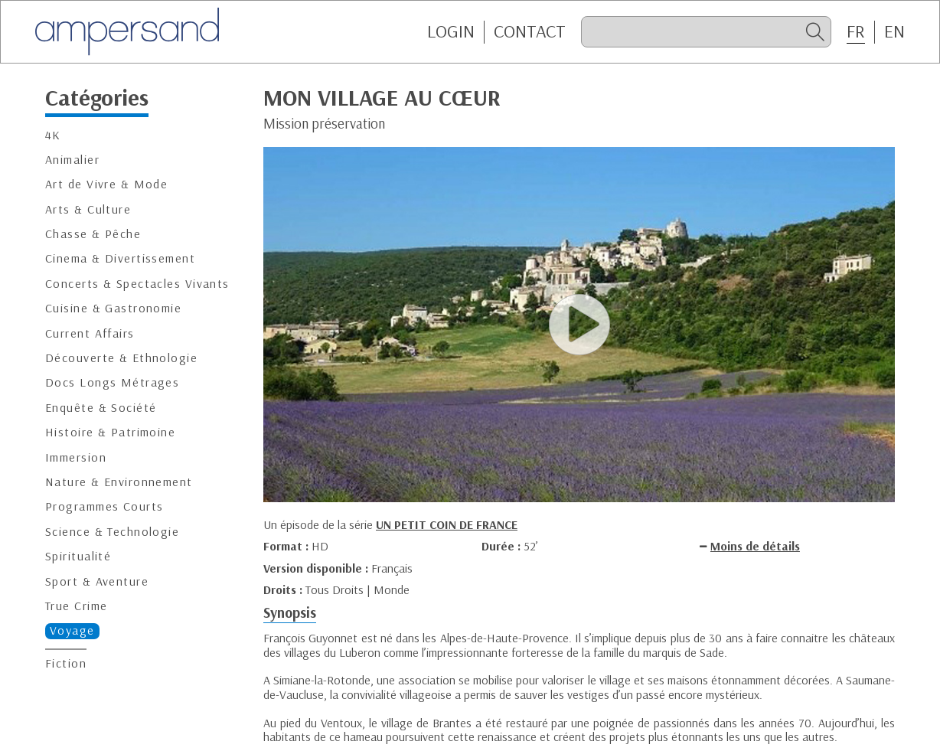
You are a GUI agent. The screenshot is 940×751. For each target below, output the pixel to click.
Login (451, 31)
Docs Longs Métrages (112, 382)
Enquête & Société (100, 407)
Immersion (75, 457)
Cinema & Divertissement (120, 258)
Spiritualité (78, 556)
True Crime (76, 606)
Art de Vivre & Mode (106, 184)
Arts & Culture (88, 209)
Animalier (72, 159)
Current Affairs (90, 333)
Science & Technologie (112, 531)
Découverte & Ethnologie (121, 358)
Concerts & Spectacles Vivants (137, 283)
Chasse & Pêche (93, 234)
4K (53, 135)
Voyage (72, 630)
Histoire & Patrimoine (110, 432)
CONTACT (530, 31)
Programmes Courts (104, 506)
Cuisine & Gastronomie (113, 308)
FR (856, 31)
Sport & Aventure (97, 581)
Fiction (65, 663)
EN (894, 31)
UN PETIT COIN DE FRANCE (446, 524)
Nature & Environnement (119, 482)
